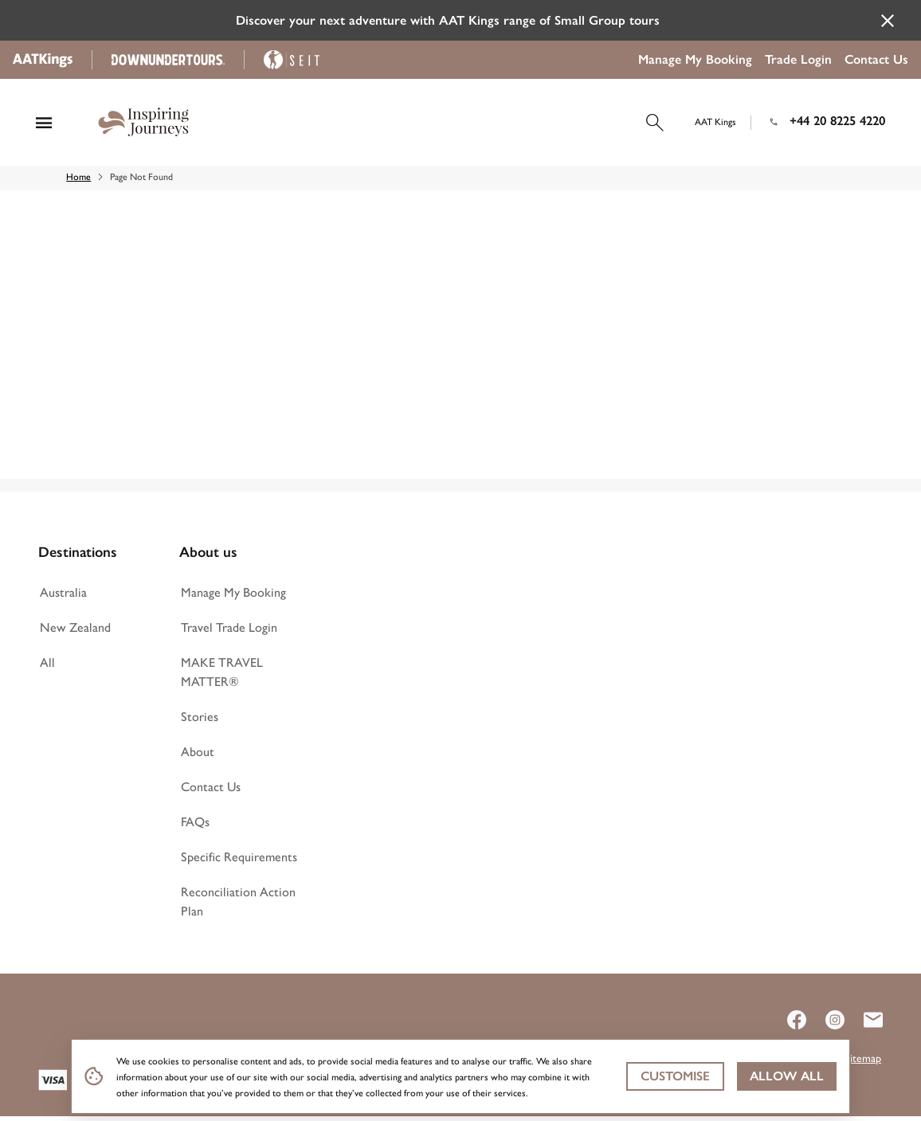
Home (85, 181)
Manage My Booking (695, 59)
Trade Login (798, 59)
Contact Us (876, 59)
